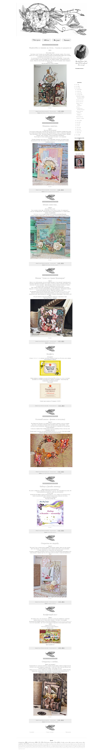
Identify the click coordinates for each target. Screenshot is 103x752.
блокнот (46, 191)
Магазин (53, 625)
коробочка (33, 745)
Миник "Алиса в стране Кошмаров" (50, 278)
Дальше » (50, 186)
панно (77, 746)
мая (77, 125)
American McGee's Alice (65, 291)
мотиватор (64, 745)
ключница (49, 747)
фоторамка (36, 746)
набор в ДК (50, 532)
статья (82, 745)
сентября (79, 94)
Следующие (31, 732)
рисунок (69, 745)
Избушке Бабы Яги (39, 214)
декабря (78, 89)
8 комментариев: (53, 530)
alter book (23, 747)
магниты (38, 745)
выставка (40, 747)
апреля (78, 127)
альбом (66, 742)
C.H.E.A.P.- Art (36, 358)
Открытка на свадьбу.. (50, 543)
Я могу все (50, 745)
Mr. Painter (54, 494)
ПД (19, 745)
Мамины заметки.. (50, 126)
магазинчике (62, 378)
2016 (76, 86)
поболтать (57, 191)
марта (78, 129)
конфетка (73, 742)
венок (43, 473)
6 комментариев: (53, 471)
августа (78, 120)
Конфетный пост (50, 614)
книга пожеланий (55, 747)
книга (68, 746)
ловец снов (73, 746)
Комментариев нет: (53, 405)
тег (31, 746)
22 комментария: (53, 111)
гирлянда (74, 745)
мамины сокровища (76, 747)
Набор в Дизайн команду (50, 486)
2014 (76, 134)
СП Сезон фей (58, 431)
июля (78, 122)
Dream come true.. (50, 205)
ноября (78, 91)
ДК (45, 473)
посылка (59, 473)
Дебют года (50, 746)
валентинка (32, 747)
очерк (78, 745)
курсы (60, 745)
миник (28, 746)
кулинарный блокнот (22, 746)
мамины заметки (51, 191)
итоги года (63, 746)
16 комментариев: (53, 341)
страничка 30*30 (22, 743)
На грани (27, 745)
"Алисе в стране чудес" (57, 56)
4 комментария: (53, 263)
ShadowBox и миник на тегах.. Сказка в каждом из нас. (50, 49)
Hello (19, 747)
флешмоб (81, 746)
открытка (49, 603)
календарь (45, 747)
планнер (82, 747)
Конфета (50, 354)
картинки (55, 745)
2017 (76, 84)
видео (37, 747)
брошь (55, 746)
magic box (41, 746)
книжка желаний (62, 747)
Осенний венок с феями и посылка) (50, 419)
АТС (46, 746)
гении (22, 745)
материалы (44, 745)
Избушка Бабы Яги (50, 473)
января (78, 132)
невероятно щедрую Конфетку (63, 621)
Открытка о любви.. (50, 661)
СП (61, 742)
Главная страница (50, 732)
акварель (27, 747)
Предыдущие (68, 732)
